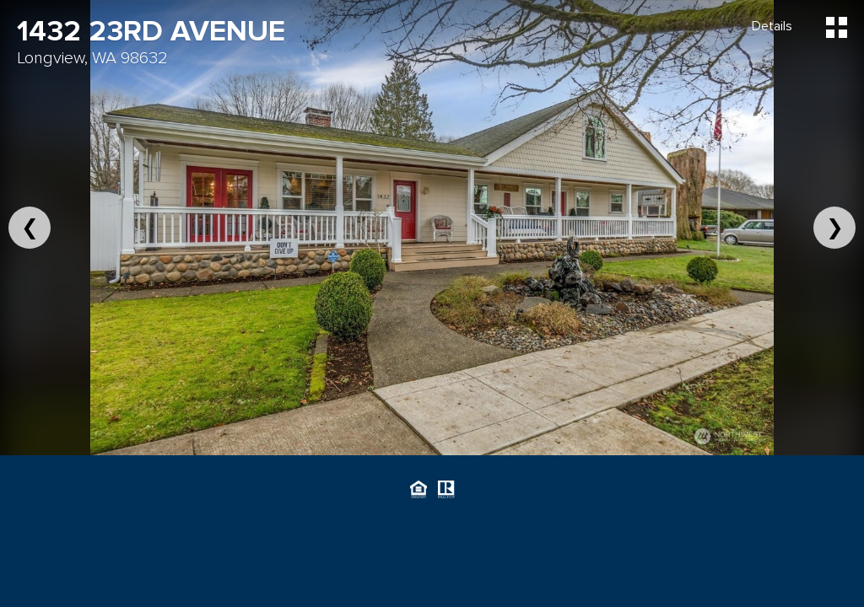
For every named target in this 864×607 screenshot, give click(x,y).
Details (772, 26)
